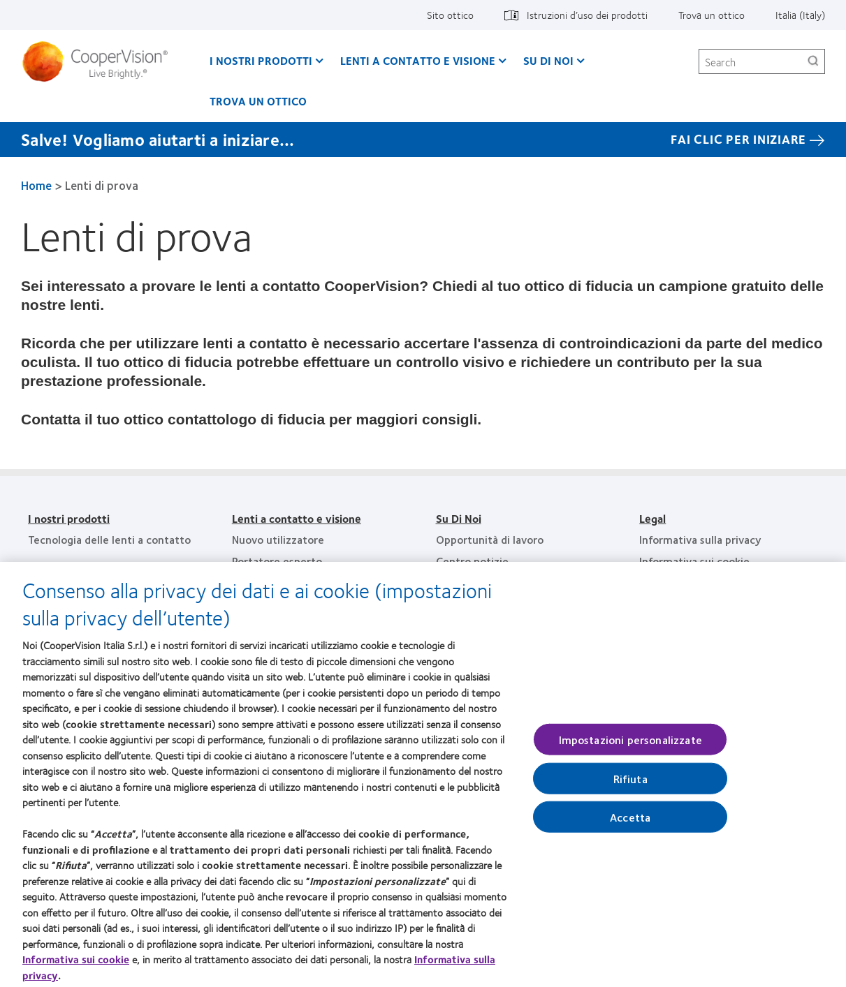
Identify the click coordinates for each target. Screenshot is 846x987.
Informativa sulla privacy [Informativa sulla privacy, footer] (700, 539)
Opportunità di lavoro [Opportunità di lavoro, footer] (490, 539)
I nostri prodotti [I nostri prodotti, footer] (69, 518)
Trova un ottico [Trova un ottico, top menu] (711, 14)
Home (36, 185)
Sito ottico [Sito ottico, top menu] (450, 14)
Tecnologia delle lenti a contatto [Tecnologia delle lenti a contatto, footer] (109, 539)
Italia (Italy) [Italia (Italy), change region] (800, 14)
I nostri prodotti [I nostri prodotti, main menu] (261, 60)
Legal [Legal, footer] (652, 518)
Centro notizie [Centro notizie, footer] (472, 561)
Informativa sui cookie (75, 965)
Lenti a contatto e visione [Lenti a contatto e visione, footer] (296, 518)
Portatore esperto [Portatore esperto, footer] (277, 561)
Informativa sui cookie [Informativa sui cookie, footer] (694, 561)
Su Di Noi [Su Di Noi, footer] (458, 518)
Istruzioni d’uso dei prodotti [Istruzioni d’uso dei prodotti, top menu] (587, 14)
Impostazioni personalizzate (630, 745)
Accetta (630, 822)
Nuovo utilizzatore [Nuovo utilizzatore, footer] (278, 539)
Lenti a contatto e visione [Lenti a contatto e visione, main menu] (417, 60)
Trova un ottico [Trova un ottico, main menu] (258, 101)
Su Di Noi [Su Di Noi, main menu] (548, 60)
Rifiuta (630, 784)
